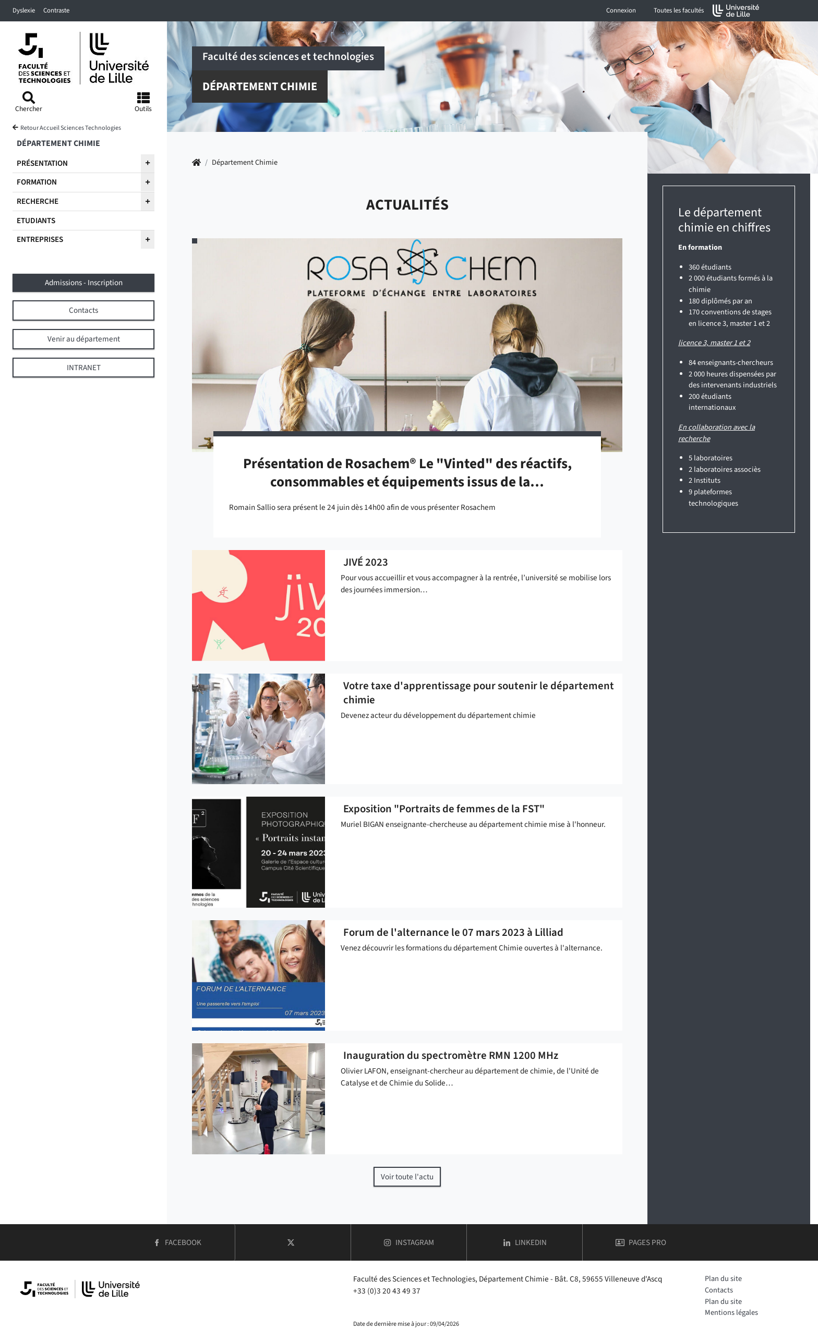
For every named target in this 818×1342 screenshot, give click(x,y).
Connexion (621, 10)
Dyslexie (24, 10)
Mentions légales (731, 1312)
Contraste (56, 10)
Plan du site (723, 1278)
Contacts (719, 1290)
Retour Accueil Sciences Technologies (70, 128)
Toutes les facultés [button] (679, 10)
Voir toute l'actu (407, 1176)
